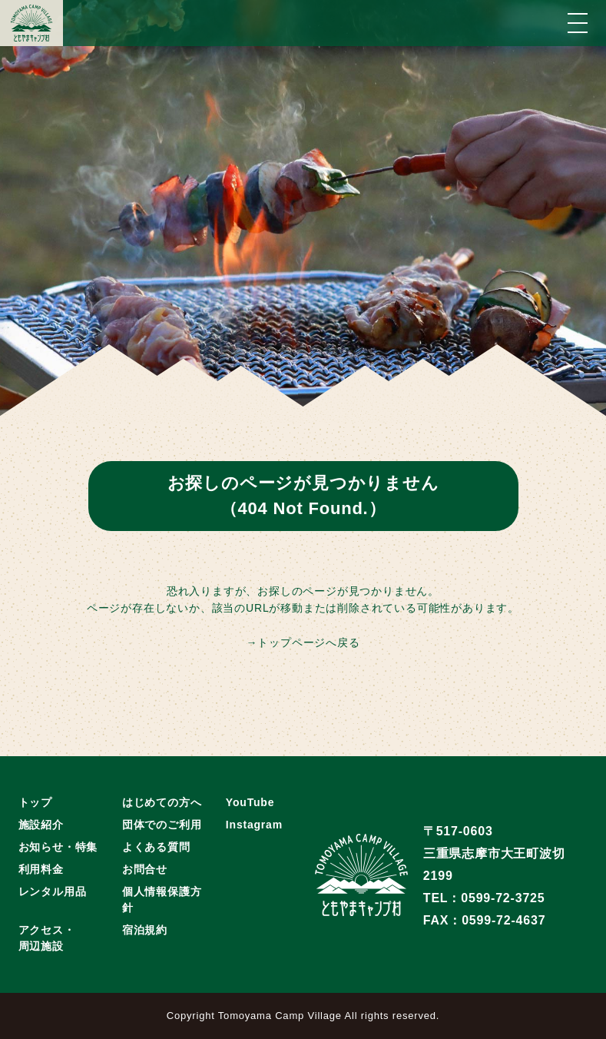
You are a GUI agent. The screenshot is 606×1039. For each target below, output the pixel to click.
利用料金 (41, 869)
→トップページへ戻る (303, 642)
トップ (35, 802)
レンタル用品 (52, 891)
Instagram (254, 824)
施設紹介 (41, 824)
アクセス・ (46, 939)
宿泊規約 (144, 930)
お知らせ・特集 (58, 847)
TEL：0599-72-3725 (484, 898)
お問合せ (144, 869)
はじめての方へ (162, 802)
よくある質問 (156, 847)
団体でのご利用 (162, 824)
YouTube (250, 802)
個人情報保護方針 (162, 899)
